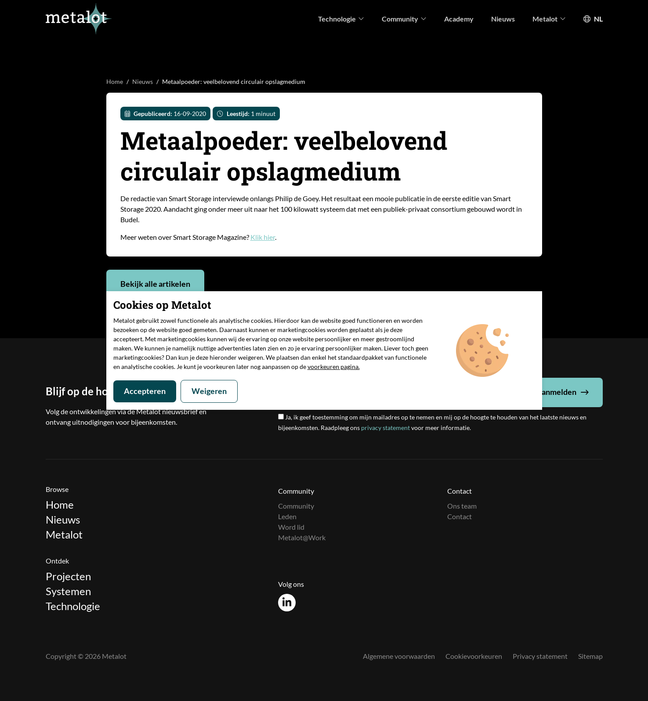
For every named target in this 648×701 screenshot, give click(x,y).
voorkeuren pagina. (334, 366)
